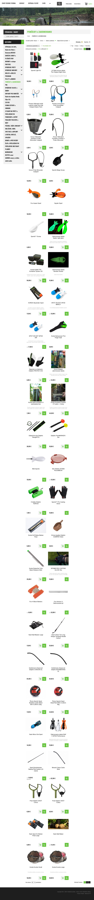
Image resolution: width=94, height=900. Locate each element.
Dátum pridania (50, 40)
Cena (41, 40)
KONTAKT (21, 3)
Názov (35, 40)
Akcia (76, 46)
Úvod (28, 36)
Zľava (81, 46)
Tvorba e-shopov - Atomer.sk (84, 893)
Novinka (88, 46)
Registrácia (77, 4)
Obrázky (78, 42)
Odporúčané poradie (62, 40)
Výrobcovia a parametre (33, 45)
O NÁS (43, 3)
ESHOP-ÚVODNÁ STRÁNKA (9, 3)
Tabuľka (86, 42)
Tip (72, 46)
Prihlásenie (69, 4)
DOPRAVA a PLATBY (33, 3)
